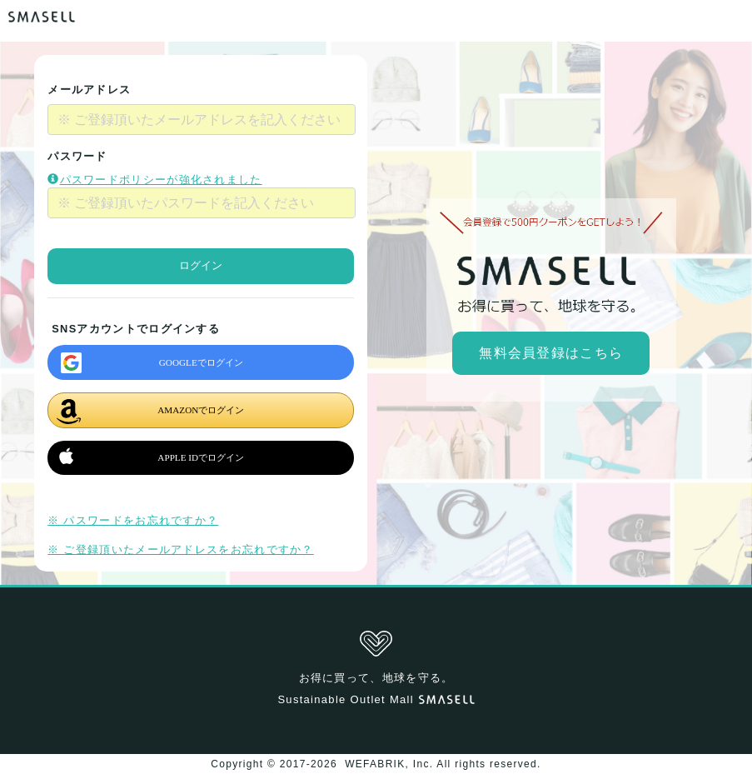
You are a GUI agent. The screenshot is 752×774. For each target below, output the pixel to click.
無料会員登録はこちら (551, 353)
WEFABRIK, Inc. (389, 764)
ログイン (200, 265)
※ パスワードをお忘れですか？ (132, 520)
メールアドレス (89, 89)
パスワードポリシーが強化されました (154, 179)
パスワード (77, 156)
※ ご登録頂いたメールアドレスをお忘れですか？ (180, 549)
